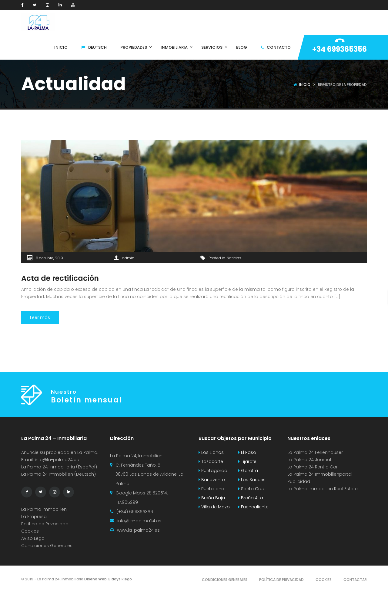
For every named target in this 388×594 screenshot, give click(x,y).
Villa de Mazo (214, 507)
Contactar (355, 579)
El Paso (247, 452)
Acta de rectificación (60, 278)
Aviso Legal (33, 538)
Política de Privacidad (45, 524)
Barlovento (212, 480)
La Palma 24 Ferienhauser (315, 452)
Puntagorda (213, 471)
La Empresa (34, 517)
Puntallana (211, 489)
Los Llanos (211, 452)
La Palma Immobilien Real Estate (322, 489)
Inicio (304, 84)
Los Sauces (252, 480)
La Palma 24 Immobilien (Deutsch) (58, 474)
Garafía (248, 471)
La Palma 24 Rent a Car (312, 467)
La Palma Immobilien (44, 509)
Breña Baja (212, 498)
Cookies (30, 531)
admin (128, 258)
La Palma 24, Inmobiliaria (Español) (59, 467)
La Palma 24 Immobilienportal (319, 474)
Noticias (234, 258)
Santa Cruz (251, 489)
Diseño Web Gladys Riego (107, 579)
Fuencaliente (253, 507)
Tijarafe (247, 461)
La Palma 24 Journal (309, 460)
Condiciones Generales (46, 546)
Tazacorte (211, 461)
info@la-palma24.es (57, 460)
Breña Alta (250, 498)
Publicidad (299, 481)
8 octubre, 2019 (49, 258)
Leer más (40, 317)
